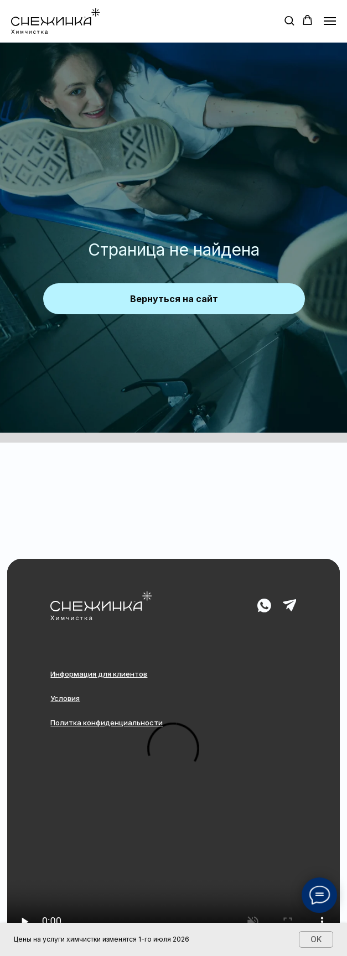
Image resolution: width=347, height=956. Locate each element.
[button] (289, 20)
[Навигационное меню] (330, 21)
